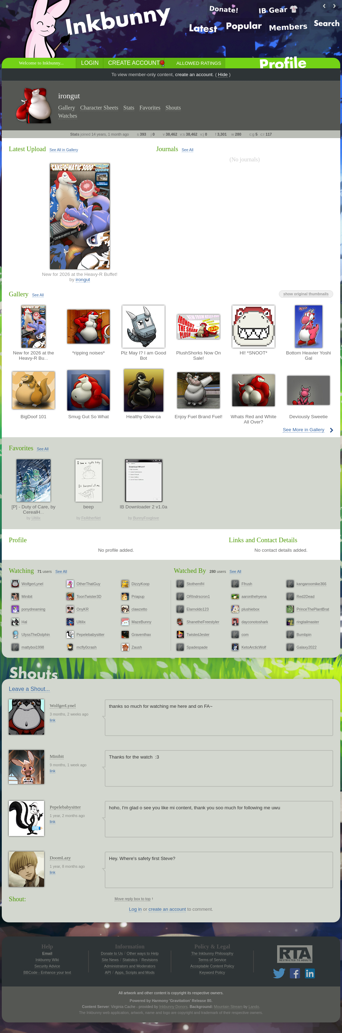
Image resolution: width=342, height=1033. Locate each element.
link (52, 720)
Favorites (149, 108)
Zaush (137, 647)
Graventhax (141, 634)
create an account (194, 74)
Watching (21, 570)
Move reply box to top (133, 899)
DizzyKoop (140, 584)
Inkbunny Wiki (47, 960)
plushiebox (250, 609)
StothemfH (195, 584)
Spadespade (197, 647)
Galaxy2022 (307, 647)
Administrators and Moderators (129, 966)
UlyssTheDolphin (36, 634)
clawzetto (139, 609)
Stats (128, 108)
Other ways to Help (143, 953)
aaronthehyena (254, 596)
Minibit (27, 596)
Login (90, 63)
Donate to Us (112, 953)
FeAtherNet (91, 518)
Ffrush (247, 584)
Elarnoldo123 (198, 609)
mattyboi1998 (33, 647)
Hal (24, 622)
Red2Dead (305, 596)
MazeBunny (141, 622)
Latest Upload (27, 149)
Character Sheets (99, 108)
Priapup (138, 596)
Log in (135, 909)
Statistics (130, 960)
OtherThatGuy (88, 584)
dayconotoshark (255, 622)
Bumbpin (304, 634)
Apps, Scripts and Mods (135, 972)
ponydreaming (33, 609)
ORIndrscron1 (198, 596)
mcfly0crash (87, 647)
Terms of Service (212, 960)
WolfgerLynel (32, 584)
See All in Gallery (63, 150)
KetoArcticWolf (254, 647)
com (245, 634)
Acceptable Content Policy (212, 966)
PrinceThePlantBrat (313, 609)
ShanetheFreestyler (203, 622)
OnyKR (82, 609)
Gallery (66, 108)
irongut (83, 279)
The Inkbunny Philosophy (212, 953)
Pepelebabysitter (90, 634)
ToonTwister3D (89, 596)
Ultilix (35, 518)
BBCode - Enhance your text (47, 972)
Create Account (134, 63)
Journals (167, 149)
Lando (254, 1006)
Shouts (173, 108)
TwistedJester (198, 634)
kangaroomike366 (311, 584)
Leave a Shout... (29, 689)
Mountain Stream (228, 1006)
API (108, 972)
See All (187, 150)
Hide (222, 74)
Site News (110, 960)
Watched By (190, 570)
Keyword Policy (212, 972)
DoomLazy (60, 857)
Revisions (149, 960)
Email (47, 953)
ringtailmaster (308, 622)
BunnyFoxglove (146, 518)
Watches (67, 116)
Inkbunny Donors (173, 1006)
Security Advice (47, 966)
